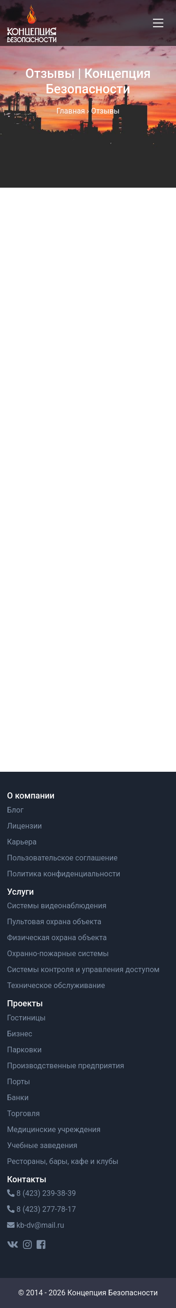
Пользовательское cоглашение (62, 857)
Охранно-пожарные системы (58, 953)
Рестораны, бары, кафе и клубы (62, 1161)
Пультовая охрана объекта (54, 921)
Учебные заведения (42, 1145)
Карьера (22, 841)
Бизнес (19, 1033)
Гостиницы (26, 1017)
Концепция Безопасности (112, 1292)
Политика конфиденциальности (63, 873)
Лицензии (24, 825)
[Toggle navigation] (158, 23)
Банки (18, 1097)
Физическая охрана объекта (57, 937)
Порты (18, 1081)
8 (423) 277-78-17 (41, 1209)
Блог (15, 810)
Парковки (24, 1049)
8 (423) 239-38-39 (41, 1193)
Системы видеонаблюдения (57, 905)
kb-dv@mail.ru (35, 1225)
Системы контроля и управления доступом (83, 969)
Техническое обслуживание (56, 985)
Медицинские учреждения (53, 1129)
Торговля (23, 1113)
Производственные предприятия (65, 1065)
